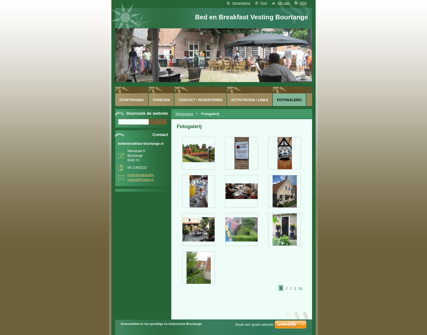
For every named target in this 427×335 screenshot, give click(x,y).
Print (264, 3)
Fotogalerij (289, 100)
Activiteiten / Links (250, 100)
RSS (303, 3)
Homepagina (241, 3)
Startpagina (184, 114)
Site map (283, 3)
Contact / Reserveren (200, 100)
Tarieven (161, 100)
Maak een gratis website (254, 324)
